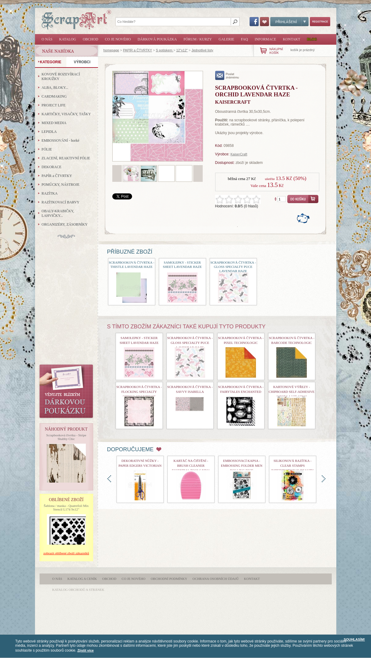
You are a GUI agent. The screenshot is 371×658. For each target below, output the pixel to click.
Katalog (67, 39)
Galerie (226, 39)
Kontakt (291, 39)
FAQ (244, 39)
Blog (312, 39)
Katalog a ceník (82, 578)
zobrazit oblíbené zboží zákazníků (66, 553)
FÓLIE (47, 149)
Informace (265, 39)
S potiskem (164, 50)
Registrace (320, 21)
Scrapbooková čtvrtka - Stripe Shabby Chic (66, 437)
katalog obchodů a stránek (78, 589)
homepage (111, 50)
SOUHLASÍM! (354, 639)
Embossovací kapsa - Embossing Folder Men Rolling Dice (241, 465)
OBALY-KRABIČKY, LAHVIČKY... (58, 213)
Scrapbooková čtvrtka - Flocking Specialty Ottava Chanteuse (139, 391)
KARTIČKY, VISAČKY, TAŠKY (66, 114)
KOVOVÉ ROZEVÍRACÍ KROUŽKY (61, 76)
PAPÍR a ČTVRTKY (137, 50)
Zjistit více (85, 650)
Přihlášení (289, 21)
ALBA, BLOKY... (55, 87)
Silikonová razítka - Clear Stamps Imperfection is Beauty (292, 465)
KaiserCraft (238, 154)
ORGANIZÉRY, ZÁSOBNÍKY (65, 224)
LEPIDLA (49, 132)
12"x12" (182, 50)
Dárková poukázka (157, 39)
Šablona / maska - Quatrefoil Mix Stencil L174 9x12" (66, 507)
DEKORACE (51, 167)
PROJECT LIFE (54, 105)
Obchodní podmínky (169, 578)
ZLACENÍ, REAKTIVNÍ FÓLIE (66, 158)
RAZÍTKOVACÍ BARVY (61, 202)
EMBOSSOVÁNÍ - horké (60, 140)
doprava (324, 478)
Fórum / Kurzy (198, 39)
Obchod (90, 39)
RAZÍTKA (50, 193)
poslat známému (227, 75)
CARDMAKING (54, 96)
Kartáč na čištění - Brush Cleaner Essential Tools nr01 (191, 465)
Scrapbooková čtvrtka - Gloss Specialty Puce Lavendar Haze (233, 267)
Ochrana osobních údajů (216, 578)
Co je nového (118, 39)
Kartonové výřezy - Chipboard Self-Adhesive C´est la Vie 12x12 (292, 391)
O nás (47, 39)
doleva (109, 478)
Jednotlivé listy (202, 50)
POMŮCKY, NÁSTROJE (60, 184)
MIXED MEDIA (54, 123)
